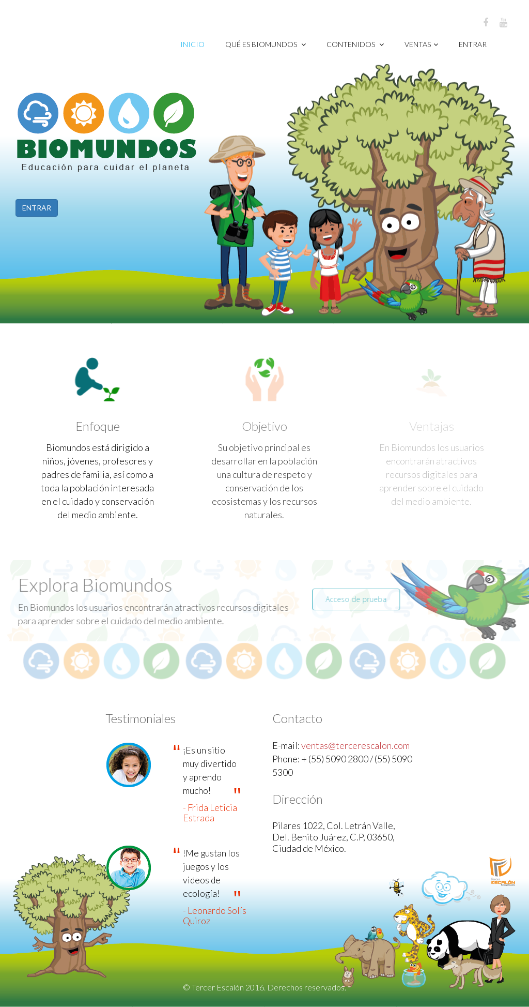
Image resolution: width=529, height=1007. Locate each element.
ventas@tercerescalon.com (355, 745)
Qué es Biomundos (265, 44)
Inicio (192, 44)
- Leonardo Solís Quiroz (214, 915)
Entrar (473, 44)
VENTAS (421, 44)
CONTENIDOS (355, 44)
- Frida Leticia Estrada (210, 812)
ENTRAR (36, 207)
